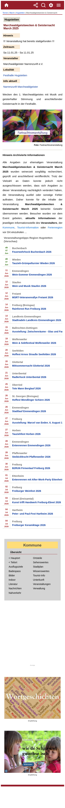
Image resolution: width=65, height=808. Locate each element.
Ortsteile (37, 558)
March (12, 13)
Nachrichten (15, 588)
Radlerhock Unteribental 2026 (29, 377)
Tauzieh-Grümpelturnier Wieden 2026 (33, 263)
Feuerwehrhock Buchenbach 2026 (31, 251)
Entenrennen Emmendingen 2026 (31, 445)
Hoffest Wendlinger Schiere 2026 (31, 399)
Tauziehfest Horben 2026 (26, 434)
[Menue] (58, 5)
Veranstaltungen (42, 584)
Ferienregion (55, 227)
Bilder (12, 575)
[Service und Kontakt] (51, 5)
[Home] (6, 5)
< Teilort (13, 562)
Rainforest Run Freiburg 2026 (29, 308)
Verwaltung (39, 588)
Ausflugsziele (16, 566)
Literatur (13, 584)
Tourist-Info (39, 575)
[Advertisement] (33, 633)
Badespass (15, 571)
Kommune (8, 227)
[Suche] (43, 5)
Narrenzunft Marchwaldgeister (20, 86)
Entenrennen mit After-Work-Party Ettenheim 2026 (37, 479)
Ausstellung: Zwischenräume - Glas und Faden (37, 331)
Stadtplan (38, 566)
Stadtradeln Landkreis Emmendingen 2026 (36, 320)
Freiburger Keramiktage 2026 (29, 525)
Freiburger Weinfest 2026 (26, 491)
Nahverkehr (15, 593)
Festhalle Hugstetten (15, 75)
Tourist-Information (28, 227)
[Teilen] (36, 5)
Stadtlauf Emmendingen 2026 (29, 411)
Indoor (12, 579)
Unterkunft (38, 579)
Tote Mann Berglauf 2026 (26, 388)
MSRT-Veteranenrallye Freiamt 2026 (32, 297)
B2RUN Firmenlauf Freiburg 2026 (31, 468)
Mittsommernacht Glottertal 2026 (31, 365)
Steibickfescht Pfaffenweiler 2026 (31, 456)
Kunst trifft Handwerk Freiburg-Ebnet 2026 (36, 502)
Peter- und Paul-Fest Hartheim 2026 (32, 513)
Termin (5, 13)
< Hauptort (14, 558)
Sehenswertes (41, 562)
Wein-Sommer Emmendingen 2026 (32, 274)
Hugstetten (20, 13)
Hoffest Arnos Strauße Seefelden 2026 (34, 354)
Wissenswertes (41, 571)
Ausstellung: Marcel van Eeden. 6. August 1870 (37, 422)
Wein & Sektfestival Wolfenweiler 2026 (34, 343)
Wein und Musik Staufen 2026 (29, 286)
